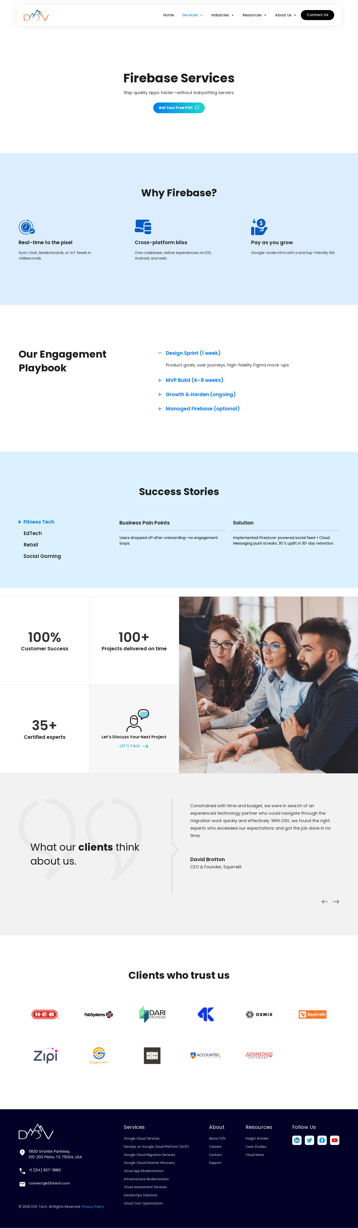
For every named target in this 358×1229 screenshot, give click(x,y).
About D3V (218, 1139)
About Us (284, 17)
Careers (216, 1147)
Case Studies (256, 1147)
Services (191, 17)
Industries (221, 17)
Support (216, 1163)
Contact (216, 1155)
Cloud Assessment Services (145, 1187)
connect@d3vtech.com (50, 1184)
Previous (324, 902)
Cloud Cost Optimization (143, 1204)
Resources (253, 17)
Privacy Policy (93, 1207)
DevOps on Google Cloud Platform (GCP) (156, 1147)
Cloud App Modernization (143, 1171)
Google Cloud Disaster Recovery (149, 1163)
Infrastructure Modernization (146, 1179)
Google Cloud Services (141, 1139)
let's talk (129, 747)
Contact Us (316, 17)
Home (167, 17)
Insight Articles (257, 1139)
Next (336, 902)
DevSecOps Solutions (139, 1196)
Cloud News (255, 1155)
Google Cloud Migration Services (149, 1155)
